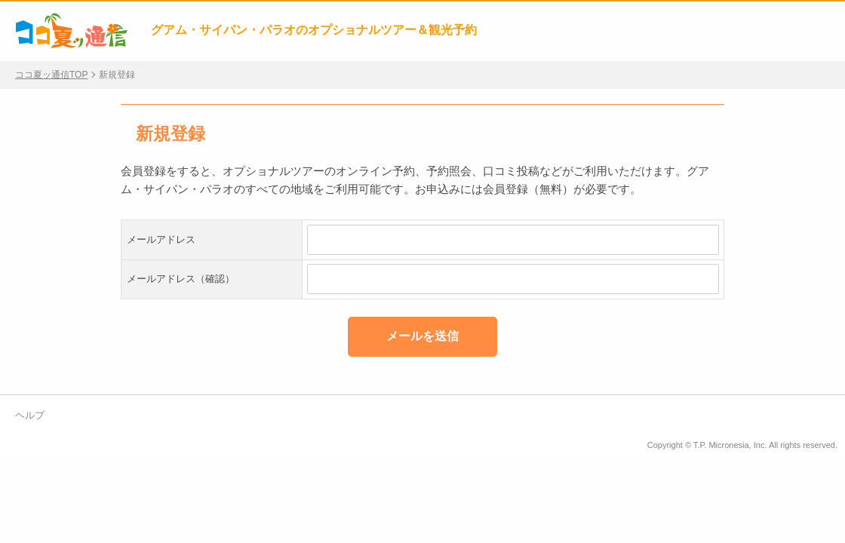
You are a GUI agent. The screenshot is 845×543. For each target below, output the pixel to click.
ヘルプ (30, 415)
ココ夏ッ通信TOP (51, 74)
